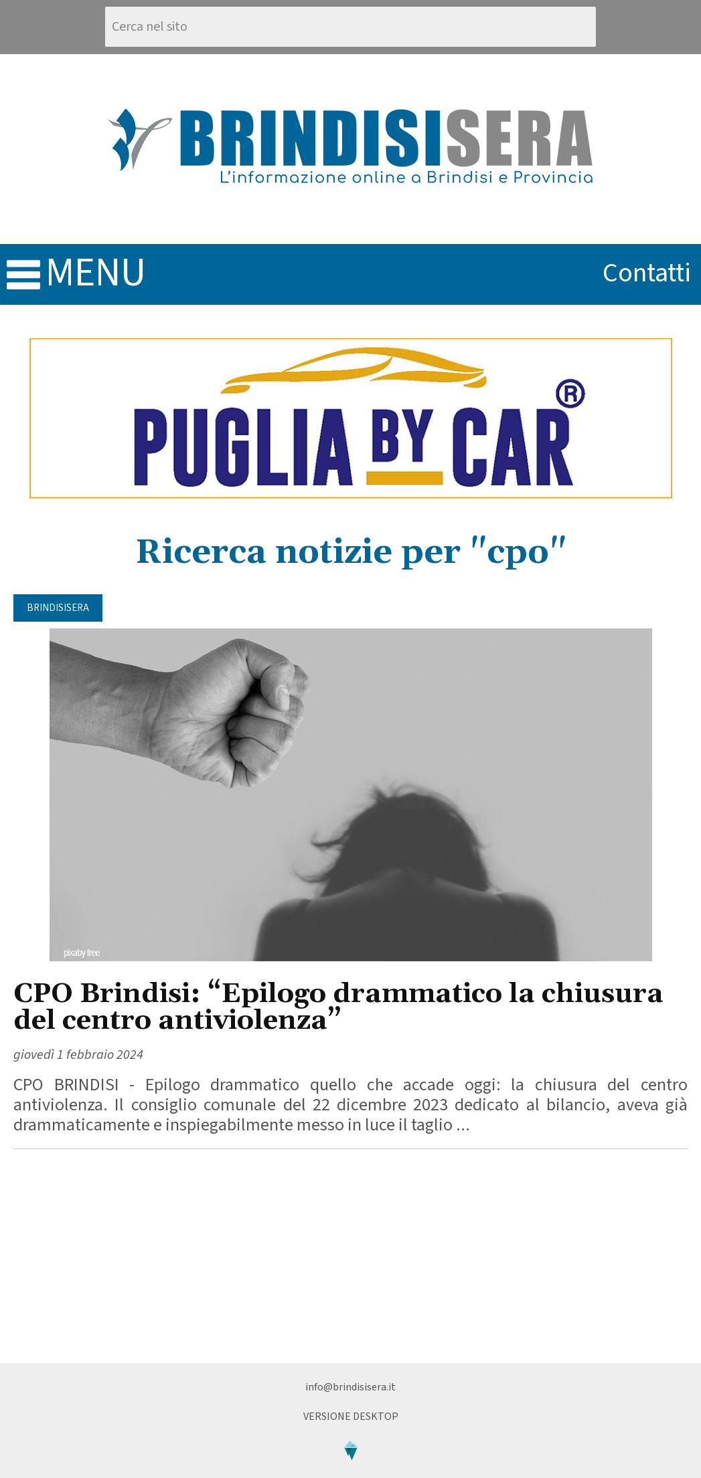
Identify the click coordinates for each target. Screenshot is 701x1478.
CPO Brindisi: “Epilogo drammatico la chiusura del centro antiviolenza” (338, 1007)
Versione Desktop (350, 1416)
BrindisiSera (58, 608)
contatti (647, 273)
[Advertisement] (350, 1256)
